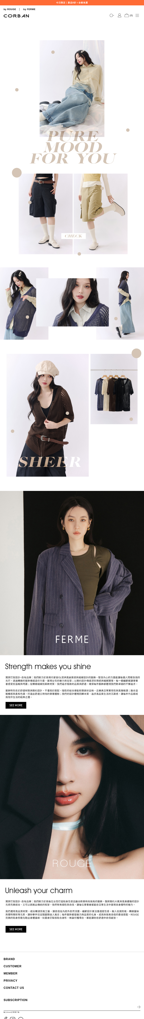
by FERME (29, 9)
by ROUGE (10, 9)
